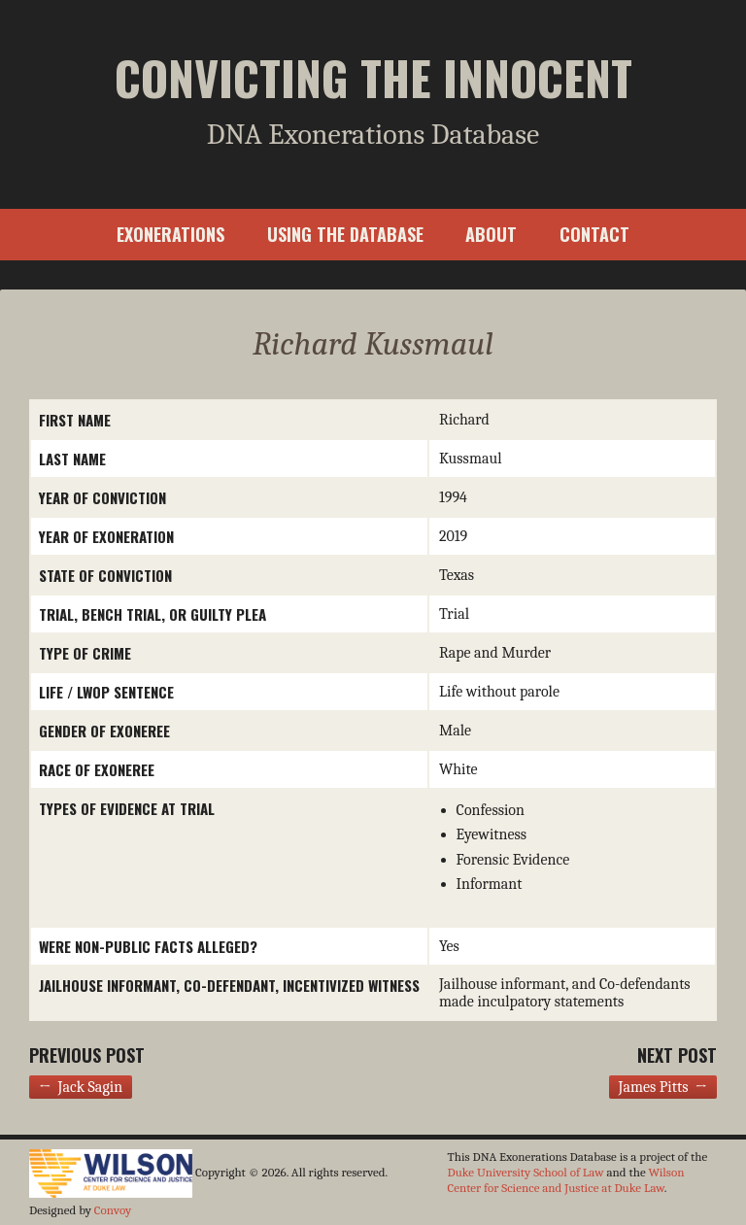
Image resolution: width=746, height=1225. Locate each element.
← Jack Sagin (80, 1087)
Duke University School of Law (526, 1172)
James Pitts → (663, 1087)
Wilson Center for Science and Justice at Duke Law (566, 1180)
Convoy (112, 1210)
